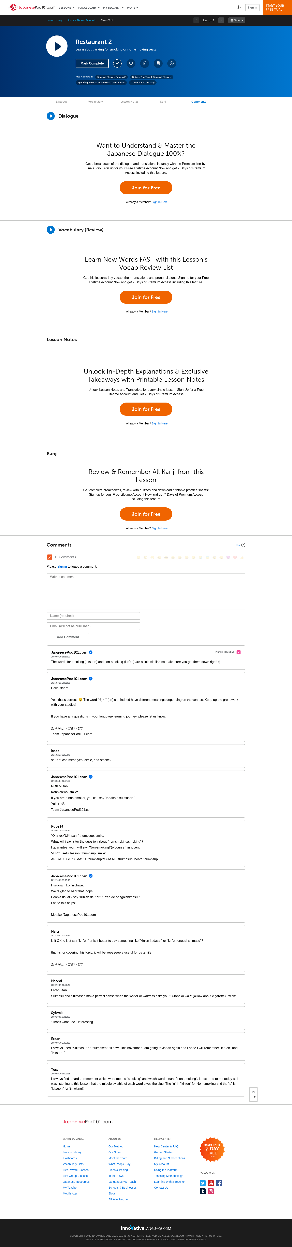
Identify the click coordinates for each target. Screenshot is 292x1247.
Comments (198, 101)
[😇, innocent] (207, 557)
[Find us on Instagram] (211, 1191)
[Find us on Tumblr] (203, 1191)
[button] (238, 7)
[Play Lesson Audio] (57, 46)
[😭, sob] (200, 557)
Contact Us (161, 1187)
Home (66, 1146)
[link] (221, 20)
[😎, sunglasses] (166, 557)
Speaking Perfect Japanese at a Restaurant (101, 82)
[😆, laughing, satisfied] (179, 557)
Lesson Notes (129, 101)
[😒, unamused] (159, 557)
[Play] (51, 230)
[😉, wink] (193, 557)
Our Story (114, 1152)
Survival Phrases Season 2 (82, 20)
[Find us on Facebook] (219, 1183)
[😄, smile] (138, 557)
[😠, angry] (173, 557)
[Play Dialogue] (51, 116)
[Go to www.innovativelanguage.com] (146, 1227)
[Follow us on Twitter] (203, 1183)
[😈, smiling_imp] (228, 557)
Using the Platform (165, 1170)
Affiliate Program (118, 1199)
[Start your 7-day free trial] (212, 1149)
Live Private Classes (76, 1170)
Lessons (65, 8)
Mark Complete (92, 63)
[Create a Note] (144, 63)
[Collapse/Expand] (146, 545)
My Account (161, 1164)
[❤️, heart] (235, 557)
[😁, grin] (152, 557)
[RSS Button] (50, 557)
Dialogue (62, 101)
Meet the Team (117, 1158)
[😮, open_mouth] (221, 557)
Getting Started (163, 1152)
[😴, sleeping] (214, 557)
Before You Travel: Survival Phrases (151, 77)
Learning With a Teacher (169, 1181)
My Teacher (111, 8)
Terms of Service (188, 1239)
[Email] (93, 626)
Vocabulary (87, 8)
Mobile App (70, 1193)
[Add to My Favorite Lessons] (131, 63)
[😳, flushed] (145, 557)
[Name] (93, 616)
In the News (115, 1175)
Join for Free (146, 188)
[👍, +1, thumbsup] (241, 557)
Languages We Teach (122, 1181)
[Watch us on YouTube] (211, 1183)
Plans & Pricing (118, 1170)
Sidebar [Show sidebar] (239, 20)
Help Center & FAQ (166, 1146)
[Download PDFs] (158, 63)
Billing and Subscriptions (169, 1158)
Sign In (252, 7)
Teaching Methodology (168, 1175)
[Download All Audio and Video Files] (171, 63)
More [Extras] (131, 8)
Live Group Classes (75, 1175)
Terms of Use (213, 1236)
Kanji (163, 101)
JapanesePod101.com (171, 1236)
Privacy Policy (194, 1236)
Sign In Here (159, 202)
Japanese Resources (76, 1181)
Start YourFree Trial (278, 7)
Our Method (115, 1146)
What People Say (119, 1164)
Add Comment (68, 637)
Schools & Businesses (122, 1187)
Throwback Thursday (143, 82)
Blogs (112, 1193)
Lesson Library (54, 20)
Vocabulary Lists (73, 1164)
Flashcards (70, 1158)
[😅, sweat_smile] (186, 557)
